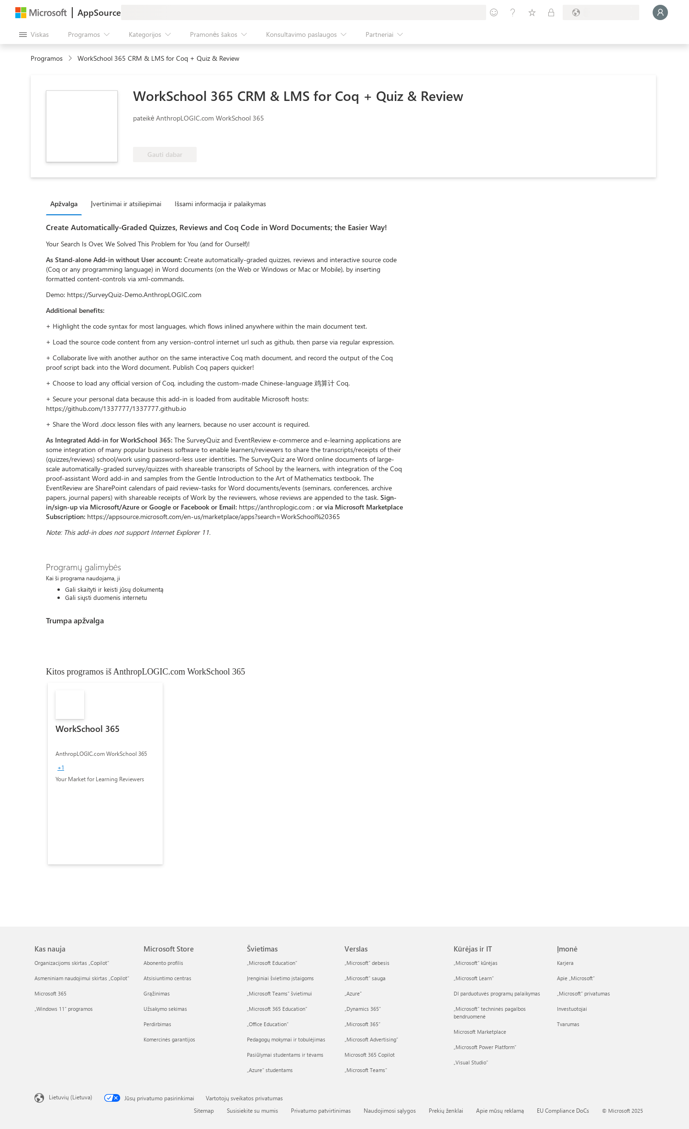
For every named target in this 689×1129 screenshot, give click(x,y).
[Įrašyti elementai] (532, 12)
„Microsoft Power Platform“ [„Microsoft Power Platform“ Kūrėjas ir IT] (485, 1047)
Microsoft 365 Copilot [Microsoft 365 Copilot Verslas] (369, 1054)
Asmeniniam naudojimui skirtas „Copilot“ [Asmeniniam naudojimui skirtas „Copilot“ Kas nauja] (81, 978)
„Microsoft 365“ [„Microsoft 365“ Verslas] (362, 1024)
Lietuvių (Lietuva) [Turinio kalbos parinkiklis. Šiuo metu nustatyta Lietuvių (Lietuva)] (70, 1097)
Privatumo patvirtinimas (321, 1110)
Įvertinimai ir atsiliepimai (126, 203)
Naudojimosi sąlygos (390, 1110)
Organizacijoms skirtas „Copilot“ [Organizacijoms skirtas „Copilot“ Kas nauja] (71, 962)
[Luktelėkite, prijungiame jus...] (660, 12)
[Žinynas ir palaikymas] (513, 12)
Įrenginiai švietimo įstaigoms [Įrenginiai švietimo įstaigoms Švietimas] (280, 978)
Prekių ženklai (446, 1110)
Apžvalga (64, 203)
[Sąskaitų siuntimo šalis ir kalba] (601, 12)
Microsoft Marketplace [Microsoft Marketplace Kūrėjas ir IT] (480, 1031)
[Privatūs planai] (551, 12)
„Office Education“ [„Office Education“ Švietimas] (268, 1024)
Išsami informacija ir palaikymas (220, 203)
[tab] (66, 203)
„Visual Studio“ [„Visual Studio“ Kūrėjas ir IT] (471, 1062)
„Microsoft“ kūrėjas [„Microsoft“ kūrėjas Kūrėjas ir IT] (476, 962)
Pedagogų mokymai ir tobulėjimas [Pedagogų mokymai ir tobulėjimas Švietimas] (286, 1039)
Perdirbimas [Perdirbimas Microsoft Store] (157, 1024)
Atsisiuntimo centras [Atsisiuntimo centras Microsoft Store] (167, 978)
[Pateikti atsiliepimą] (493, 12)
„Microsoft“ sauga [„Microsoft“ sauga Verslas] (365, 978)
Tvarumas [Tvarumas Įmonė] (568, 1024)
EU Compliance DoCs (563, 1110)
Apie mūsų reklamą (500, 1110)
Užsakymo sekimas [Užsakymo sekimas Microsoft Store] (165, 1008)
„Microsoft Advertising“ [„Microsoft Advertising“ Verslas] (371, 1039)
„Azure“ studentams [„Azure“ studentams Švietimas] (270, 1070)
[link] (105, 773)
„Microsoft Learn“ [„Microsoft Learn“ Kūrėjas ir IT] (474, 978)
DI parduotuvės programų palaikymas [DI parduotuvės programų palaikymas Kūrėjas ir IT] (497, 993)
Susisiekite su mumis (252, 1110)
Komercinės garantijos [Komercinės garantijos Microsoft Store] (169, 1039)
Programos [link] (47, 58)
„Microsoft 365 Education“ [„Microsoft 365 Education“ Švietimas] (277, 1008)
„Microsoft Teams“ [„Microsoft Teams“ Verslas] (365, 1070)
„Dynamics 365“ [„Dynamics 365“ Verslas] (362, 1008)
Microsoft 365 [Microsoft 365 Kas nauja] (50, 993)
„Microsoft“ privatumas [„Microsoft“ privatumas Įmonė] (583, 993)
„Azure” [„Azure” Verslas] (353, 993)
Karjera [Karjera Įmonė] (565, 962)
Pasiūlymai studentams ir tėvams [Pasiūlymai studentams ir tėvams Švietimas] (285, 1054)
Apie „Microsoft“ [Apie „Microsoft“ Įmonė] (576, 978)
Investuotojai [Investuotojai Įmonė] (572, 1008)
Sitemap (204, 1110)
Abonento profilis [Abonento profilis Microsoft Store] (163, 962)
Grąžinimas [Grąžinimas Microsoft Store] (157, 993)
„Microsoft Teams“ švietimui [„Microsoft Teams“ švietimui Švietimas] (279, 993)
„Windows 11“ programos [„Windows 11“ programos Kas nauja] (63, 1008)
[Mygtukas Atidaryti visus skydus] (34, 34)
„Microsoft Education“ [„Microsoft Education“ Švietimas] (272, 962)
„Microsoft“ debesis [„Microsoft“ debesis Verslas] (366, 962)
